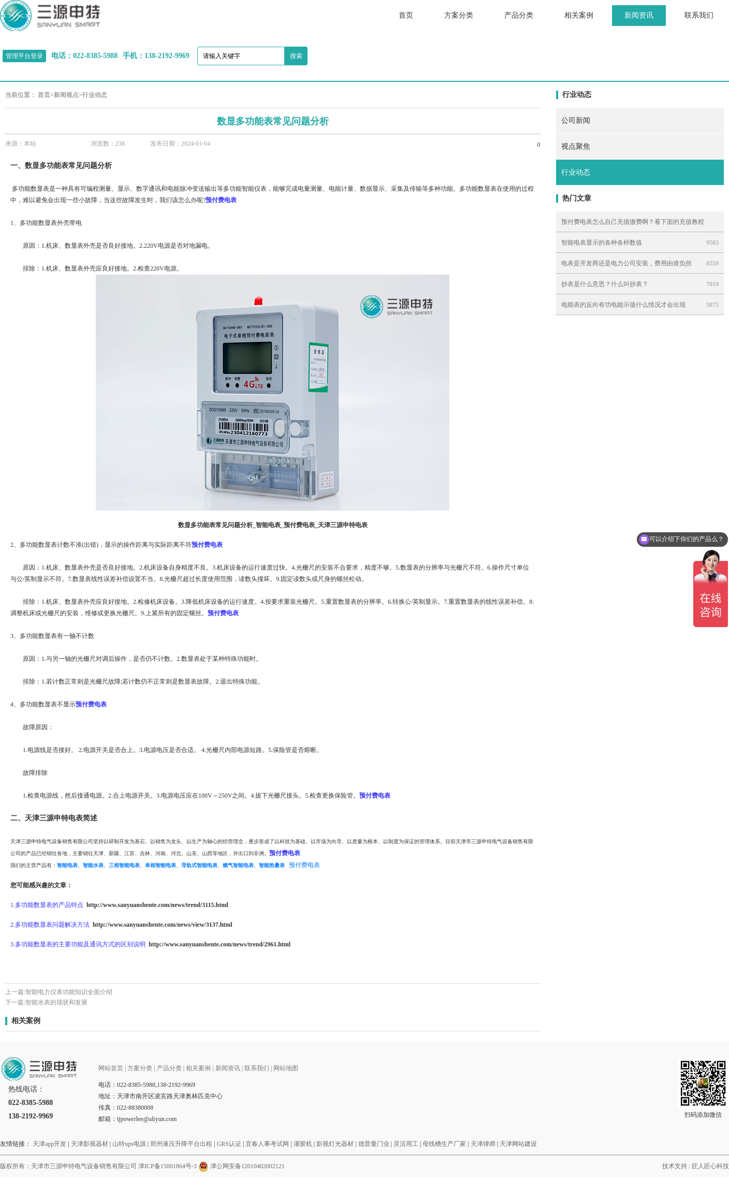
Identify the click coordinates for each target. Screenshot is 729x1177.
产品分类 (518, 15)
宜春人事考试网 (267, 1143)
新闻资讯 (638, 15)
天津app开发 (49, 1143)
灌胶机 (303, 1143)
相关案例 (578, 15)
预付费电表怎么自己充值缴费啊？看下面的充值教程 (632, 221)
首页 (406, 15)
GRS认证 (229, 1143)
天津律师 (483, 1143)
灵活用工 (405, 1143)
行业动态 (94, 94)
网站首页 (110, 1068)
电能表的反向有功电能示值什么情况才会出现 (623, 304)
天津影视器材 (89, 1143)
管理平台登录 (24, 56)
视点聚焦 (575, 146)
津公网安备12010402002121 (247, 1166)
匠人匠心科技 (710, 1166)
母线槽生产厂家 (444, 1143)
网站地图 (285, 1068)
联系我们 (698, 15)
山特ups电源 (129, 1143)
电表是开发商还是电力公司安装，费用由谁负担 (626, 263)
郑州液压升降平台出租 (181, 1143)
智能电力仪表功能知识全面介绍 (68, 992)
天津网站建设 (518, 1143)
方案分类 (458, 15)
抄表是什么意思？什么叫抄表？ (604, 284)
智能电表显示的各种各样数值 (601, 242)
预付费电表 (304, 865)
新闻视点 (66, 94)
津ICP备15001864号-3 (167, 1166)
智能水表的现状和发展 (56, 1002)
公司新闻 (575, 120)
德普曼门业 (373, 1143)
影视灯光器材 (335, 1143)
